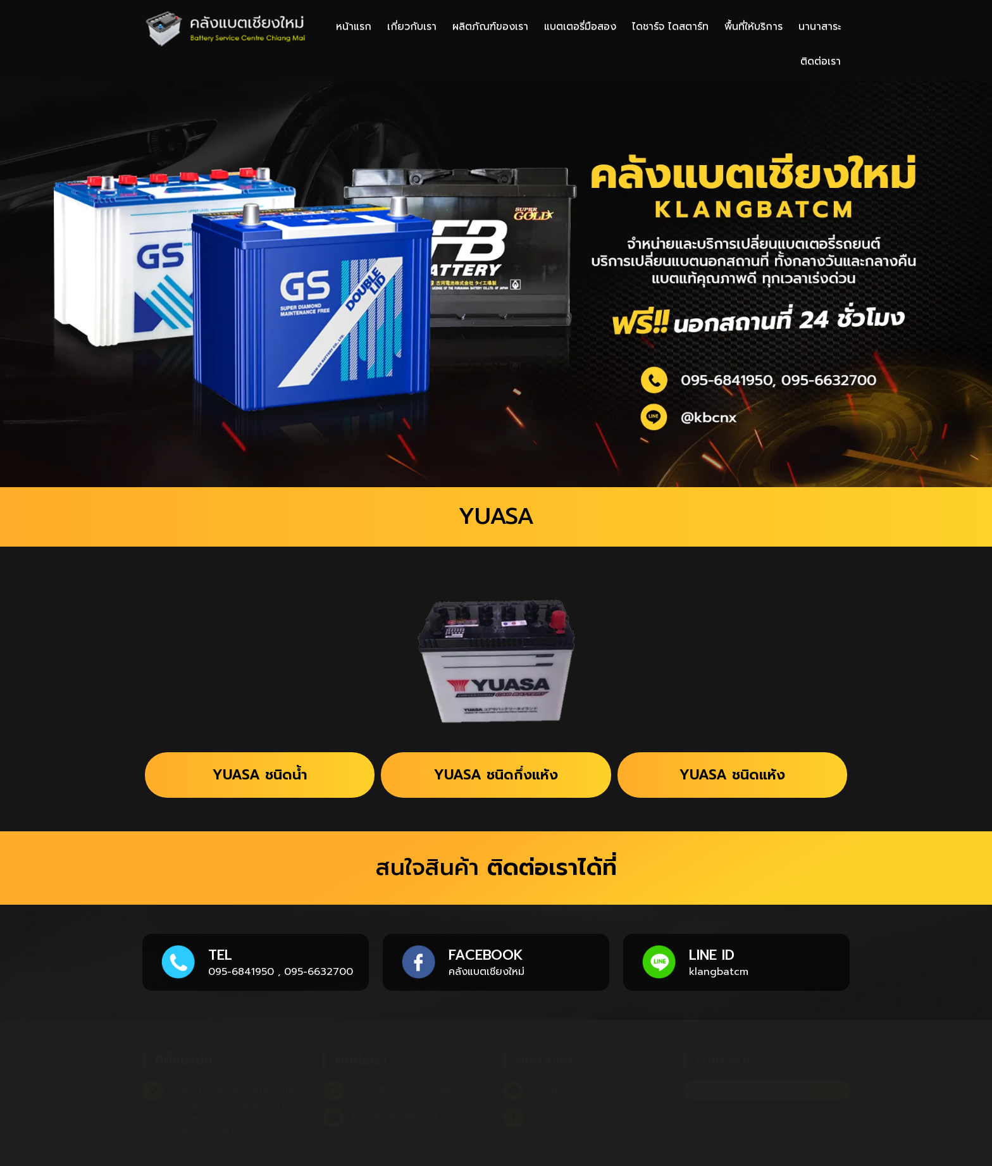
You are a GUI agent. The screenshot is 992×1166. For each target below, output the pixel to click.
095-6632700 (318, 971)
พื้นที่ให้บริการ (753, 26)
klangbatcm (718, 971)
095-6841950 (241, 971)
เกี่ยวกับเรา (412, 26)
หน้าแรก (353, 26)
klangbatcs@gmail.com (405, 1117)
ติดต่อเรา (820, 61)
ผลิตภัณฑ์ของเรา (490, 26)
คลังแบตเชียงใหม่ (486, 971)
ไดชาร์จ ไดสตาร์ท (670, 26)
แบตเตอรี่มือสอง (580, 26)
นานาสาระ (819, 26)
